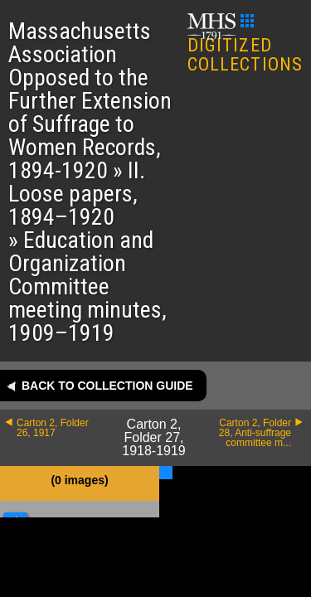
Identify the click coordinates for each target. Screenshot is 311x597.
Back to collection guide (107, 385)
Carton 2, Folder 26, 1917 (53, 428)
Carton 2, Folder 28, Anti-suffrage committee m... (255, 433)
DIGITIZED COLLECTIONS (245, 44)
